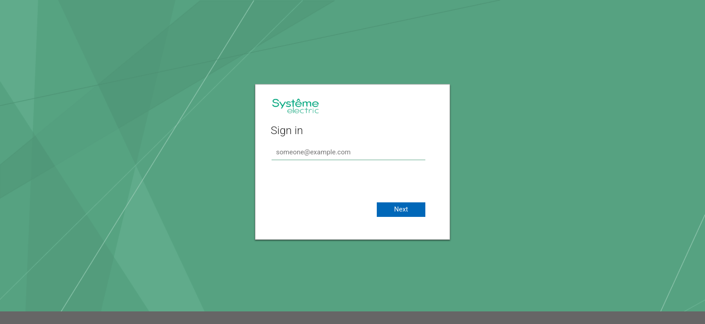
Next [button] (401, 209)
